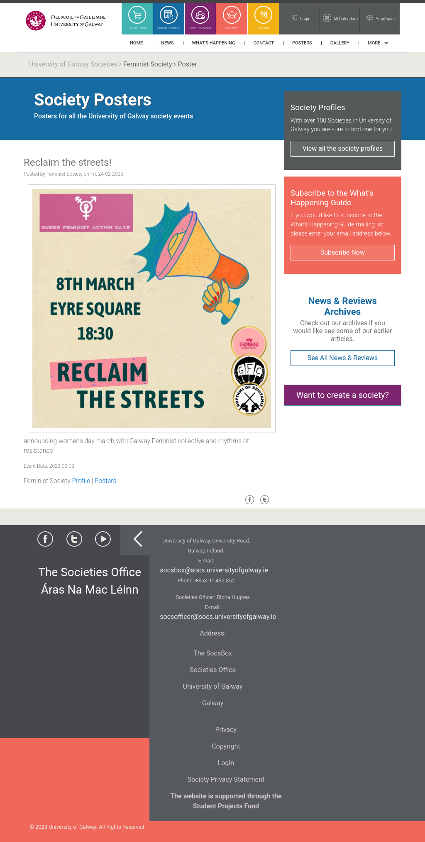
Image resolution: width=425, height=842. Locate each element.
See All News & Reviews (343, 358)
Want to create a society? (342, 395)
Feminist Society (147, 64)
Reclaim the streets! (68, 162)
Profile (81, 481)
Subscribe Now (342, 252)
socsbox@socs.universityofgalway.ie (214, 570)
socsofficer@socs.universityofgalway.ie (218, 617)
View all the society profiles (343, 148)
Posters (105, 481)
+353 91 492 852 (215, 580)
